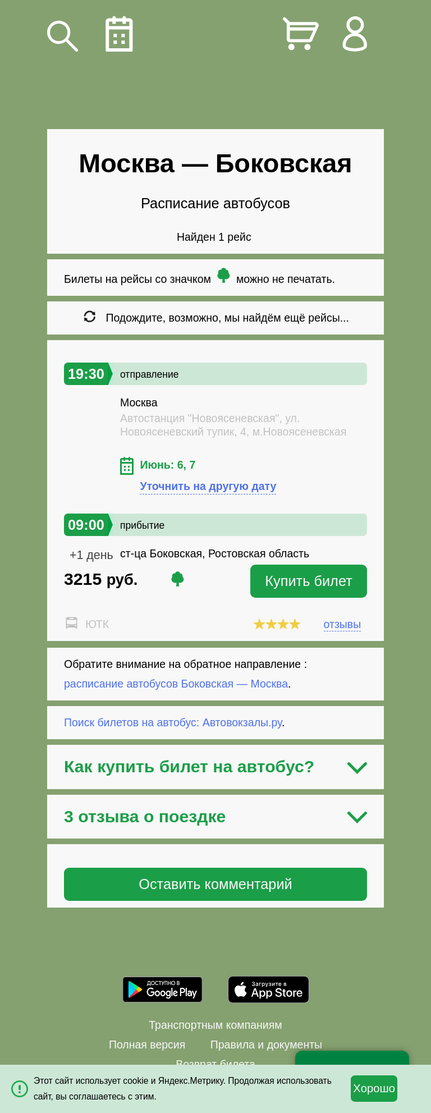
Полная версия (147, 1044)
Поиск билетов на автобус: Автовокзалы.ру (173, 722)
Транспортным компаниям (215, 1025)
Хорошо (374, 1088)
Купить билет (308, 581)
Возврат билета (215, 1064)
